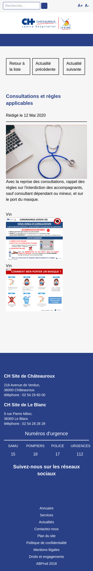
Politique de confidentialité (46, 543)
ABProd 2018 (46, 564)
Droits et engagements (46, 557)
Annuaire (46, 508)
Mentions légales (46, 550)
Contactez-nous (46, 529)
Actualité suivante (74, 66)
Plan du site (46, 536)
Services (46, 515)
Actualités (46, 522)
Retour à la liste (17, 66)
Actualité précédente (46, 66)
